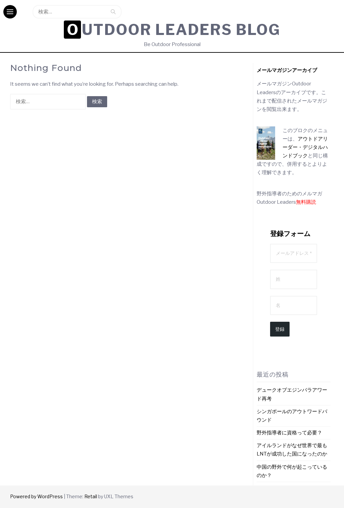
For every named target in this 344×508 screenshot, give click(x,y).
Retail (90, 496)
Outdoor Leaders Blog (174, 30)
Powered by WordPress (36, 496)
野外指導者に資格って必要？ (289, 433)
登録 (280, 329)
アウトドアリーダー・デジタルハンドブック (305, 147)
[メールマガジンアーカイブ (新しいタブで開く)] (287, 70)
